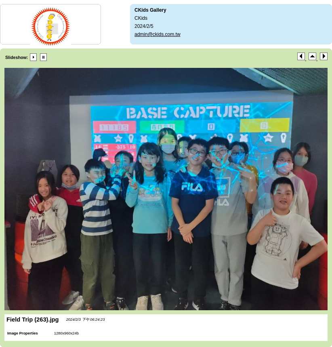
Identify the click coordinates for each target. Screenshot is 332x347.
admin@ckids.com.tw (157, 34)
